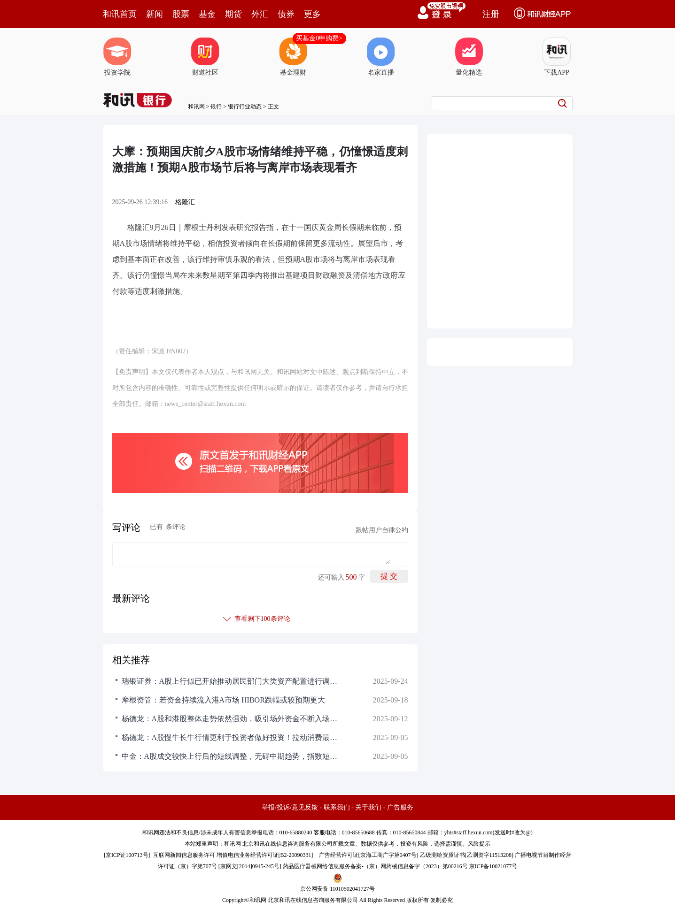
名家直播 (381, 57)
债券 (286, 14)
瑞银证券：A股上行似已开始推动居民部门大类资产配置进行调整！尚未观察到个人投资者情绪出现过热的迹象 (230, 681)
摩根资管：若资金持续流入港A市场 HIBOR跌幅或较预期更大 (223, 700)
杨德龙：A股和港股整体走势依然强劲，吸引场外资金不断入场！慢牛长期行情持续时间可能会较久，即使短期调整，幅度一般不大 (230, 719)
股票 (180, 14)
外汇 (259, 14)
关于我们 (368, 807)
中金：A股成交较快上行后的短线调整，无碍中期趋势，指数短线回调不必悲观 (230, 756)
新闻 (154, 14)
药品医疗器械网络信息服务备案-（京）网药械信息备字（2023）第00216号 (375, 866)
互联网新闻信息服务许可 (184, 855)
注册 (490, 14)
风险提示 (479, 843)
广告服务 (400, 807)
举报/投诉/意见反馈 (290, 807)
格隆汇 (185, 202)
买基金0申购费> (319, 38)
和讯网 (196, 106)
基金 (207, 14)
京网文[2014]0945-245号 (249, 866)
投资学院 (117, 57)
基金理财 (293, 57)
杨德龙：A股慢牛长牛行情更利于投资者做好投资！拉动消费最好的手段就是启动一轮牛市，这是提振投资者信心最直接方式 (230, 737)
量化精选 (469, 57)
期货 (233, 14)
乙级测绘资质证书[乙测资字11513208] (467, 855)
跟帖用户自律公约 (382, 530)
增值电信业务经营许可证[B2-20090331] (265, 855)
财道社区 (205, 57)
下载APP (557, 57)
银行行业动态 (245, 106)
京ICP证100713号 (127, 855)
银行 (216, 106)
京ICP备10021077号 (493, 866)
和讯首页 (120, 14)
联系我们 (337, 807)
